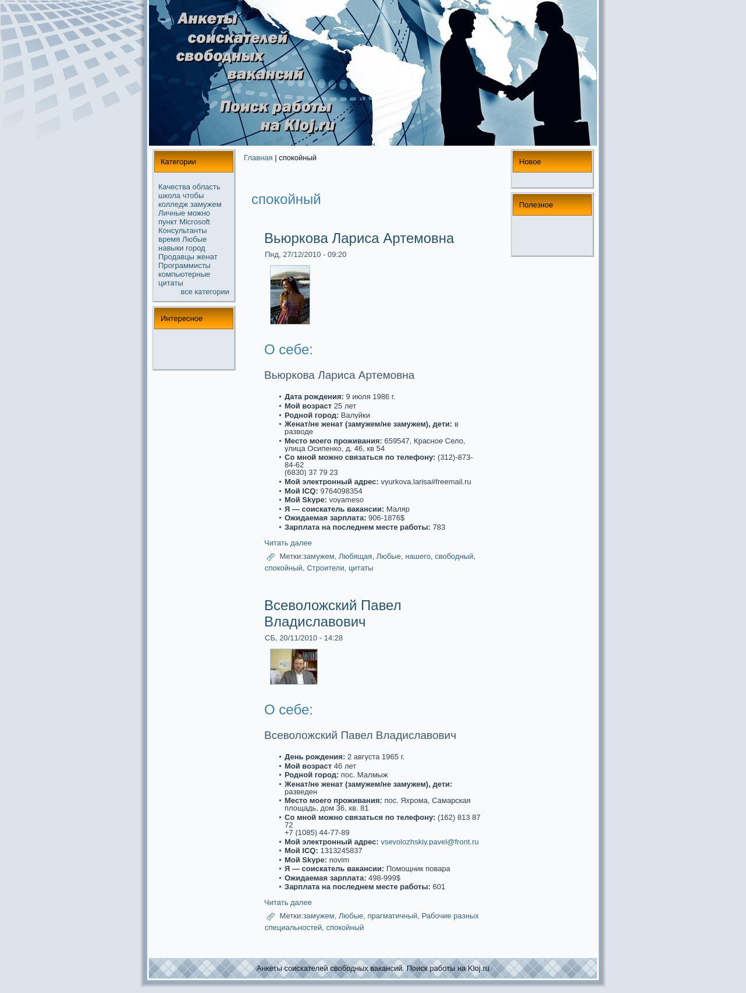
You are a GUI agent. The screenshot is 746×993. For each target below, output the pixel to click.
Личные (171, 213)
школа (169, 195)
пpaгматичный (392, 916)
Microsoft (194, 221)
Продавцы (176, 256)
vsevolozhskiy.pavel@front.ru (429, 841)
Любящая (355, 556)
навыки (171, 248)
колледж (173, 204)
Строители (325, 568)
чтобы (193, 195)
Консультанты (182, 230)
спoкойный (284, 568)
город (195, 248)
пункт (167, 221)
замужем (206, 204)
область (207, 186)
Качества (174, 186)
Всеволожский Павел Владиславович (333, 613)
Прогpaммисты (184, 265)
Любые (194, 239)
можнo (198, 213)
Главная (258, 157)
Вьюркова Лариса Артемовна (359, 238)
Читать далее (288, 542)
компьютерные (184, 274)
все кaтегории (205, 291)
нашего (418, 556)
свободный (454, 556)
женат (207, 256)
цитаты (170, 283)
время (169, 239)
